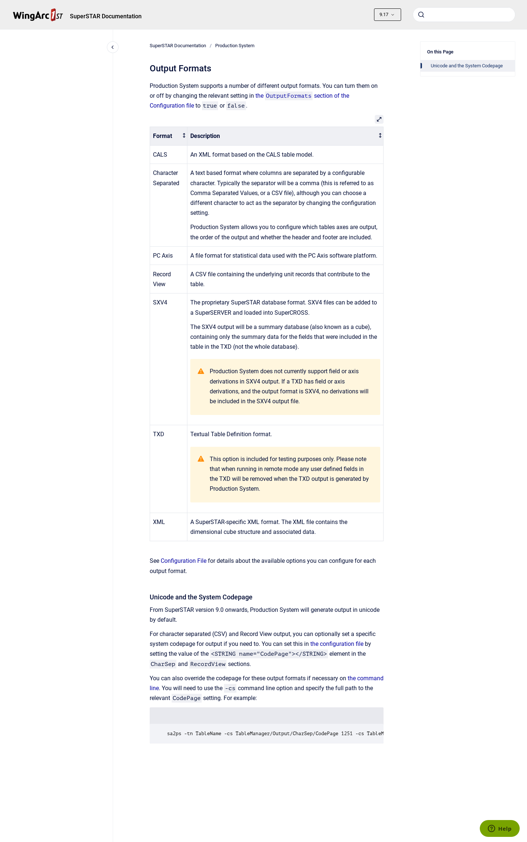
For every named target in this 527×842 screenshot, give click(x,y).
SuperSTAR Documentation (106, 16)
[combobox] (464, 15)
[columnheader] (168, 136)
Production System (234, 45)
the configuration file (336, 643)
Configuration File (183, 560)
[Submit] (421, 14)
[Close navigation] (113, 47)
